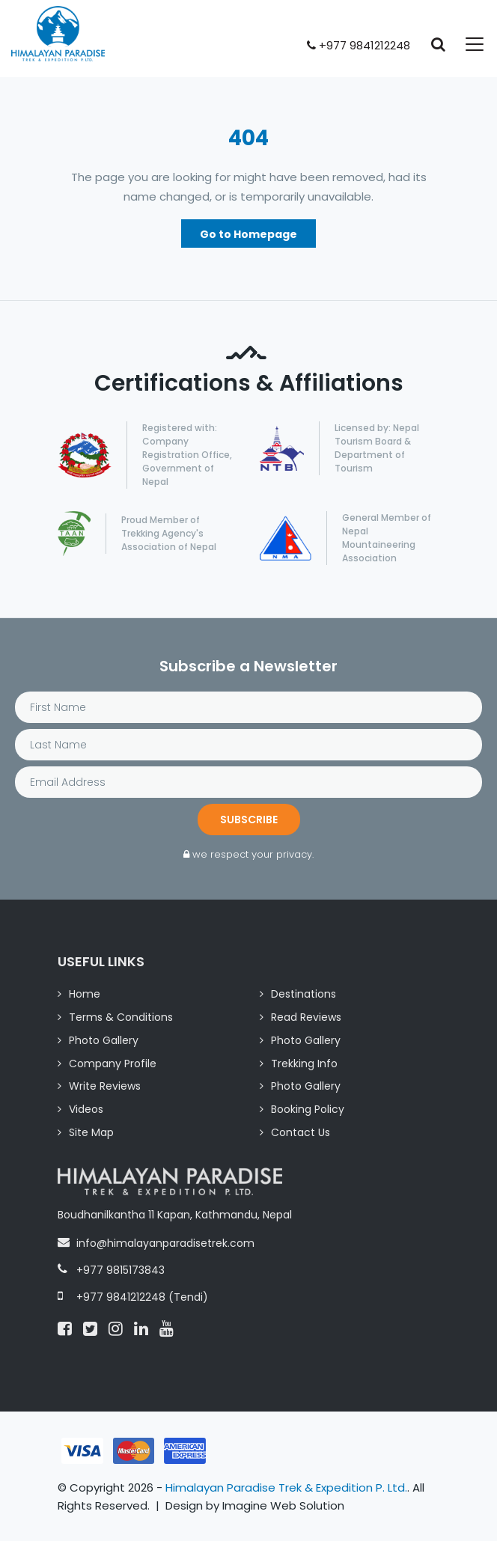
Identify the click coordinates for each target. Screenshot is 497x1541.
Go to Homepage (248, 234)
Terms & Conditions (121, 1017)
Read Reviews (306, 1017)
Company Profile (112, 1063)
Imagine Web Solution (283, 1505)
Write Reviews (105, 1086)
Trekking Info (304, 1063)
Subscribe (249, 819)
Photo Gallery (103, 1040)
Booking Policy (307, 1109)
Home (84, 994)
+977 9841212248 (358, 45)
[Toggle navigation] (465, 44)
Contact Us (300, 1132)
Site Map (91, 1132)
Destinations (303, 994)
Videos (86, 1109)
